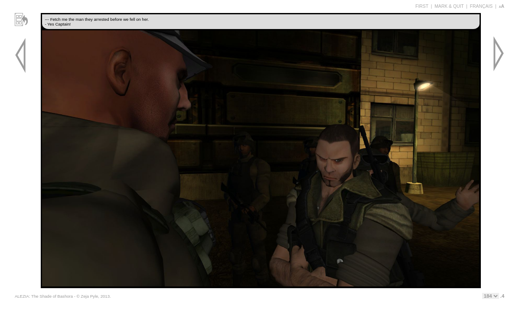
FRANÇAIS (481, 6)
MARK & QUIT (449, 6)
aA (502, 6)
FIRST (421, 6)
